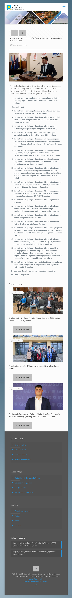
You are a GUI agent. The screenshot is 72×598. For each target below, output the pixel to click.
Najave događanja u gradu (25, 492)
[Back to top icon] (36, 568)
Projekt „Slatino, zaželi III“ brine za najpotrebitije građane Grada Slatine (34, 367)
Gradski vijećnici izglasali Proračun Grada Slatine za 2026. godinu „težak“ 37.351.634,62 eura (34, 319)
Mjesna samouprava (23, 459)
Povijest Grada (20, 487)
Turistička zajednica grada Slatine (27, 478)
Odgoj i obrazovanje (22, 511)
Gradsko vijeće (20, 449)
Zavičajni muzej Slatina (23, 482)
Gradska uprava (21, 454)
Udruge (18, 525)
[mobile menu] (64, 7)
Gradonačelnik (20, 445)
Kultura (17, 516)
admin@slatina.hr (36, 579)
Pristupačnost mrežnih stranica (36, 581)
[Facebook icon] (36, 585)
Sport (17, 520)
